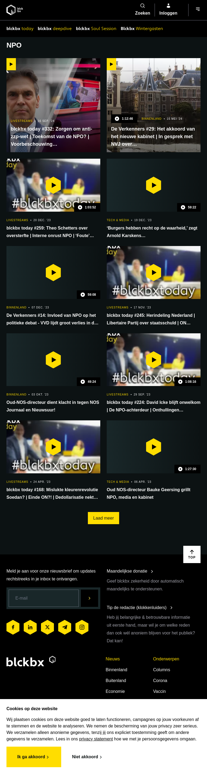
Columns (161, 669)
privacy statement (96, 739)
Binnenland (116, 669)
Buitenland (116, 680)
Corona (160, 680)
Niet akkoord (88, 757)
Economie (115, 691)
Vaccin (159, 691)
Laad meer (103, 518)
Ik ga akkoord (33, 757)
